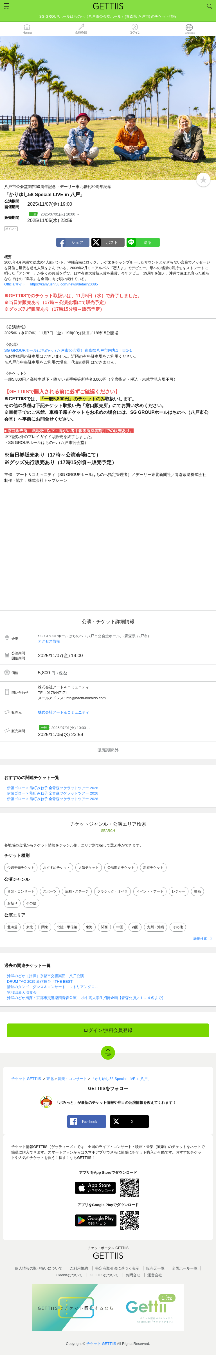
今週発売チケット (20, 868)
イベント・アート (149, 891)
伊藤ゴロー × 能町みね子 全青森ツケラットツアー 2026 (52, 788)
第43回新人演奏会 (22, 992)
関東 (44, 927)
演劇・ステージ (77, 891)
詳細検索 (200, 939)
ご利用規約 (79, 1268)
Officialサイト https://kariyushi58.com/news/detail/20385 (51, 284)
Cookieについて (69, 1275)
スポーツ (50, 891)
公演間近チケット (120, 868)
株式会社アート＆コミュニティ (63, 712)
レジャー (178, 891)
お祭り (12, 903)
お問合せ (133, 1275)
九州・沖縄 (155, 927)
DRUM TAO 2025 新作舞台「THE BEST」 (41, 981)
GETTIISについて (104, 1275)
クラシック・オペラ (112, 891)
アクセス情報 (49, 641)
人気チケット (88, 868)
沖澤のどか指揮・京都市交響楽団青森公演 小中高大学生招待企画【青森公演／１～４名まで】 (86, 998)
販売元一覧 (155, 1268)
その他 (31, 903)
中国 (119, 927)
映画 (197, 891)
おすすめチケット (56, 868)
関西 (104, 927)
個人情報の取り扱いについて (38, 1268)
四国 (135, 927)
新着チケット (153, 868)
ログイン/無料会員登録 (108, 1030)
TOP (108, 1054)
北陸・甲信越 (67, 927)
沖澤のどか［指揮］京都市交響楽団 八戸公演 (45, 976)
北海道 (12, 927)
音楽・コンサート (20, 891)
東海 (89, 927)
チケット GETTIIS (101, 1344)
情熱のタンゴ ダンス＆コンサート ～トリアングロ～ (52, 987)
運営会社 (154, 1275)
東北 (29, 927)
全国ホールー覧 (184, 1268)
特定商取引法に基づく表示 (117, 1268)
